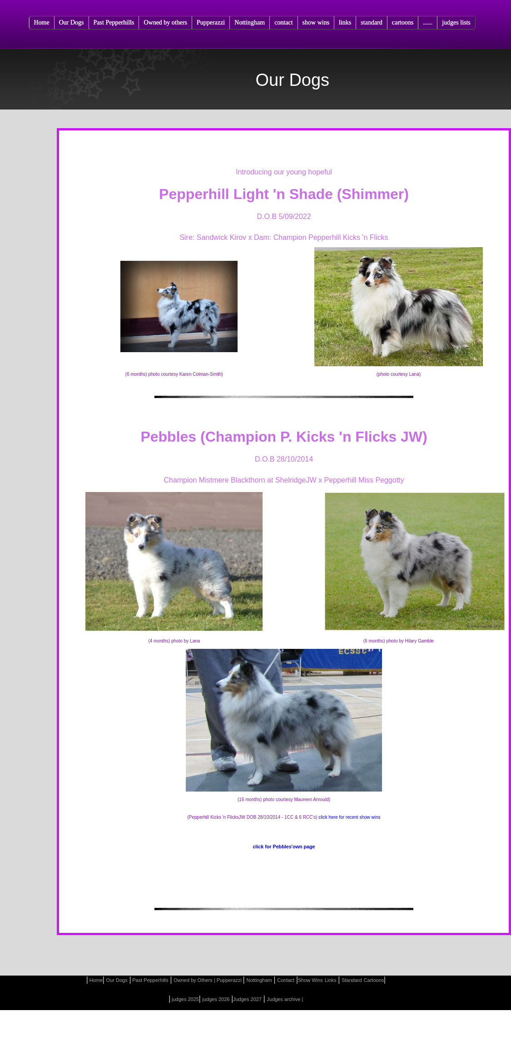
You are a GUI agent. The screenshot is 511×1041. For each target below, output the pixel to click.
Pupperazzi (211, 22)
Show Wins (310, 980)
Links (331, 980)
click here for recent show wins (349, 817)
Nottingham (249, 22)
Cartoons (374, 980)
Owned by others (165, 22)
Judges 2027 (247, 999)
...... (427, 22)
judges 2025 (184, 999)
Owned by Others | (194, 980)
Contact (285, 980)
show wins (316, 22)
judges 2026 (216, 999)
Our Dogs (71, 22)
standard (371, 22)
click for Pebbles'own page (284, 846)
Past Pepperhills (114, 22)
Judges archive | (285, 999)
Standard (352, 980)
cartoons (402, 22)
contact (283, 22)
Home (42, 22)
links (345, 22)
